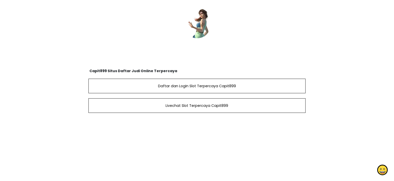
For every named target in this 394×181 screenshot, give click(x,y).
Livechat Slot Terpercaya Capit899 (197, 105)
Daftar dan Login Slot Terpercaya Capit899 (197, 85)
